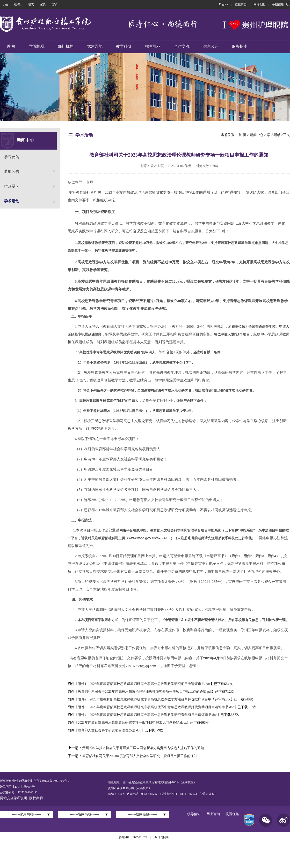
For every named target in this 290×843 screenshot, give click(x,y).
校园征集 (232, 814)
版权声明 (36, 798)
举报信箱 (278, 4)
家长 (43, 4)
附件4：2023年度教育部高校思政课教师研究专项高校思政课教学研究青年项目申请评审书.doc (147, 715)
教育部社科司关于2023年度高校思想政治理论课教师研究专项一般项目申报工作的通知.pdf (145, 691)
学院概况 (36, 46)
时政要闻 (11, 186)
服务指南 (239, 46)
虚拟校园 (240, 4)
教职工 (18, 4)
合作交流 (181, 46)
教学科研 (123, 46)
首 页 (11, 46)
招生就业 (152, 46)
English (223, 4)
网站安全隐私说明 (13, 798)
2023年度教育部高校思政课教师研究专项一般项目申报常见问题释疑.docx (132, 722)
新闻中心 (256, 135)
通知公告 (11, 171)
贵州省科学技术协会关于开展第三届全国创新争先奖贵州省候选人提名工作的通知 (143, 748)
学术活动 (11, 201)
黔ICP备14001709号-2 (55, 780)
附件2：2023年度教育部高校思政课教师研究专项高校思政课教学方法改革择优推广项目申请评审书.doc (154, 699)
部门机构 (65, 46)
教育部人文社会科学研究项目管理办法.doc (109, 730)
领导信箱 (194, 814)
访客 (54, 4)
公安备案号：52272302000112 (19, 792)
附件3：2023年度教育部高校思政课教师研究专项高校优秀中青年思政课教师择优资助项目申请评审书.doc (156, 707)
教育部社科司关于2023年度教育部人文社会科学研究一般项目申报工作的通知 (139, 756)
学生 (5, 4)
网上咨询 (213, 814)
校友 (31, 4)
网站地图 (259, 4)
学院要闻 (11, 157)
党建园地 (94, 46)
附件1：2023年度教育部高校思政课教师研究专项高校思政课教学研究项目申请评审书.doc (144, 684)
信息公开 (210, 46)
